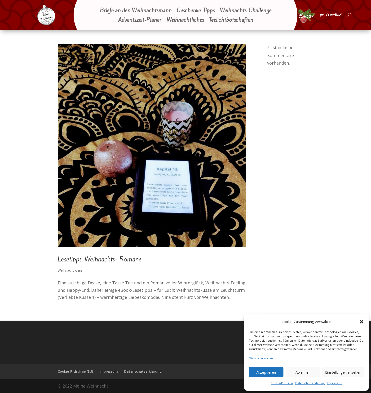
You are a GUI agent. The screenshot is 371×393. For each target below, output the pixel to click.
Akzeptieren (266, 372)
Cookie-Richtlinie (282, 383)
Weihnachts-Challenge (245, 11)
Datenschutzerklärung (310, 383)
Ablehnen (303, 372)
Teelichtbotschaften (231, 20)
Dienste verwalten (261, 358)
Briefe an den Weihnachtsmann (136, 11)
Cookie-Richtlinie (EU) (75, 371)
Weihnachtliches (185, 20)
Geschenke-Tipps (196, 11)
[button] (361, 321)
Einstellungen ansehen (343, 372)
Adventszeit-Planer (139, 20)
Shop (306, 16)
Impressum (334, 383)
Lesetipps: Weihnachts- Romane (99, 259)
